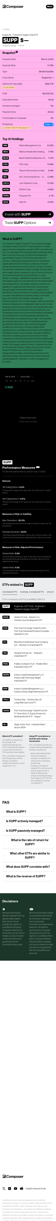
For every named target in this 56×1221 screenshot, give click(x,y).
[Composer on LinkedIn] (9, 1188)
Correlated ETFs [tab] (9, 592)
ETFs (7, 29)
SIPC (22, 1206)
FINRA (16, 1206)
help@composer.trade (36, 1188)
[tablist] (28, 592)
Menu (49, 6)
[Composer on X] (3, 1188)
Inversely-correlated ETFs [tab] (32, 592)
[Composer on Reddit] (21, 1188)
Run (9, 387)
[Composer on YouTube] (15, 1188)
